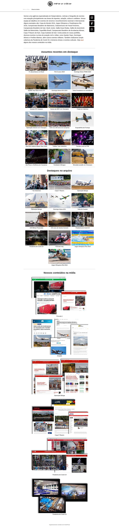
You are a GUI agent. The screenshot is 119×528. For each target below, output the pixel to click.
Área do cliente (35, 9)
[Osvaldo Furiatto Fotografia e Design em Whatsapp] (91, 29)
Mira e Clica (26, 9)
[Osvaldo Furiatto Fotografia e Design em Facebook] (91, 23)
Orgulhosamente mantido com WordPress (59, 524)
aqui (82, 40)
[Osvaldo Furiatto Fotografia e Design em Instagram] (91, 17)
